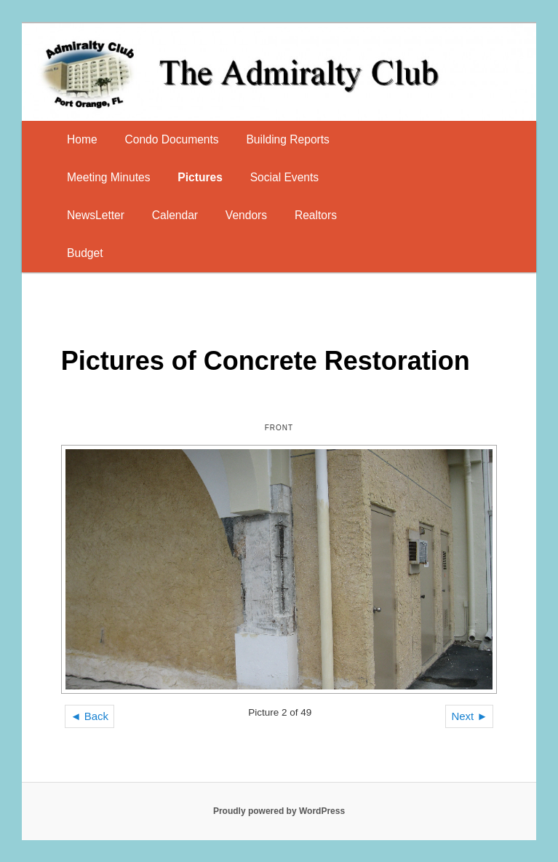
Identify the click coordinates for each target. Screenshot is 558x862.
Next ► (469, 716)
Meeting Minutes (108, 177)
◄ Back (89, 716)
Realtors (316, 215)
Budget (85, 253)
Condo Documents (171, 139)
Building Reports (287, 139)
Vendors (246, 215)
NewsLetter (95, 215)
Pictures (200, 177)
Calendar (175, 215)
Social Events (284, 177)
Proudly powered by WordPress (279, 811)
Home (82, 139)
